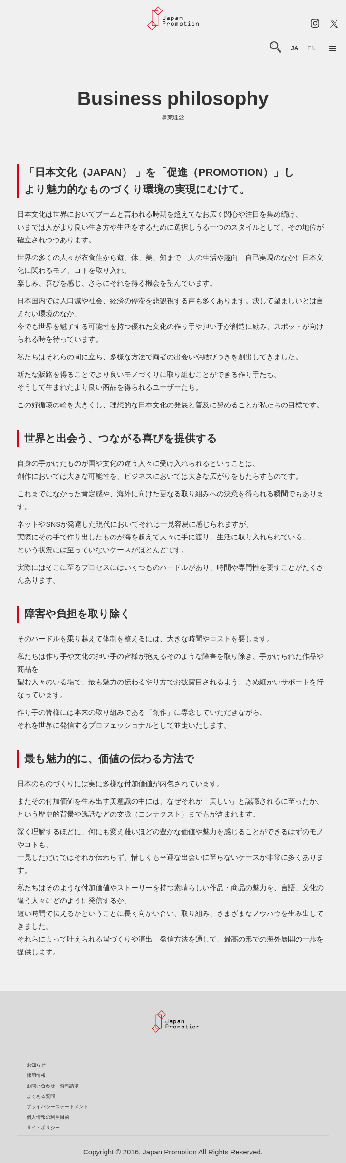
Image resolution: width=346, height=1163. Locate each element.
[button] (333, 48)
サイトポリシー (43, 1127)
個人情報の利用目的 (48, 1117)
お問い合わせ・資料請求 (53, 1085)
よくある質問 (41, 1096)
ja (294, 48)
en (312, 48)
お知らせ (36, 1064)
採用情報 (36, 1075)
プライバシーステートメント (57, 1106)
